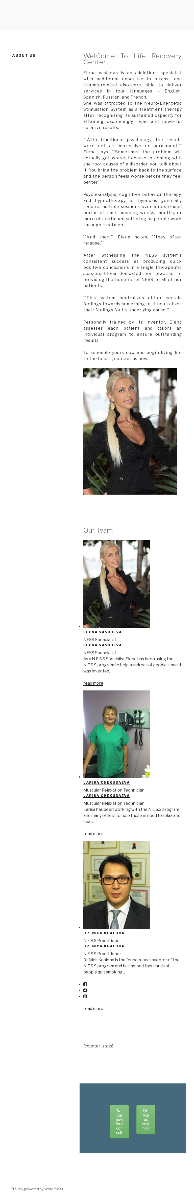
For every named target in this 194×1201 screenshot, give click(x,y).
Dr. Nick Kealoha (104, 933)
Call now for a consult (119, 1122)
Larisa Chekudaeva (106, 782)
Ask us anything (146, 1119)
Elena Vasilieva (102, 632)
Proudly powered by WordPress (37, 1189)
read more (93, 683)
